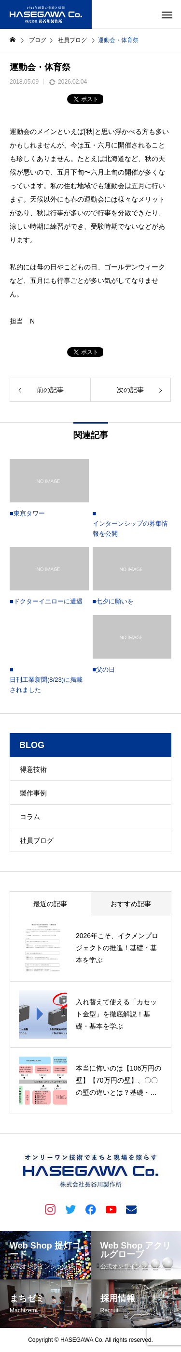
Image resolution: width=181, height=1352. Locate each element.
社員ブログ (37, 840)
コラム (30, 817)
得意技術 (33, 769)
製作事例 (33, 793)
